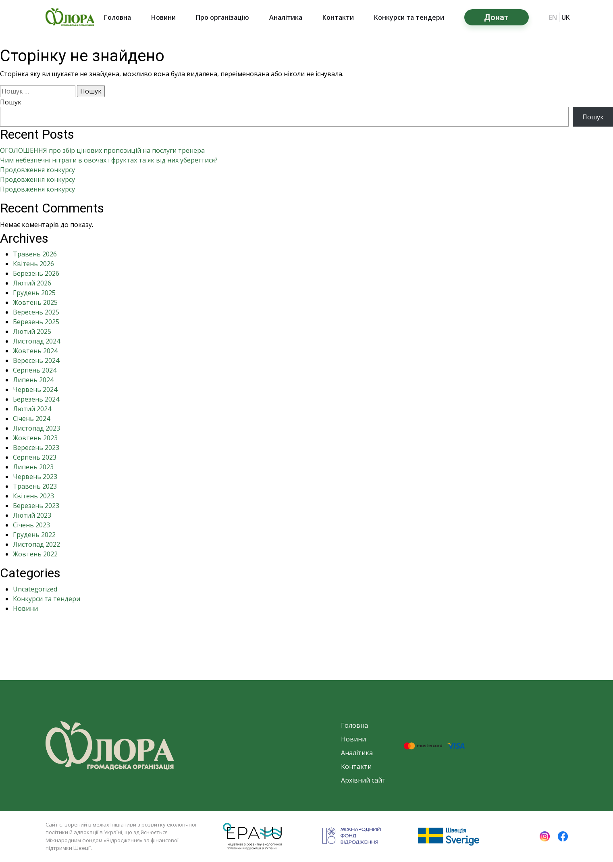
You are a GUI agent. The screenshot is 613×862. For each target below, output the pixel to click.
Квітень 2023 (33, 495)
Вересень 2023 (36, 447)
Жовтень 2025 (35, 302)
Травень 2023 (35, 486)
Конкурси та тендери (409, 17)
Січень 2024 (31, 418)
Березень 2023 (36, 505)
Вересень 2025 (36, 312)
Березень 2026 (36, 273)
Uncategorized (35, 589)
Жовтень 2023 (35, 437)
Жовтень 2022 (35, 554)
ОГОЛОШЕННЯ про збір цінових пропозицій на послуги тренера (102, 150)
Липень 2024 (33, 379)
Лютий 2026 (32, 283)
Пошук (10, 102)
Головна (117, 17)
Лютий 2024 (32, 408)
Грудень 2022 (34, 534)
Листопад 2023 (36, 428)
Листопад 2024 (36, 341)
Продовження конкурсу (37, 169)
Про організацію (222, 17)
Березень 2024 (36, 399)
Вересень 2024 (36, 360)
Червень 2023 (35, 476)
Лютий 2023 (32, 515)
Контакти (338, 17)
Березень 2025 (36, 321)
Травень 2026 (35, 254)
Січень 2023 (31, 525)
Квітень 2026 (33, 263)
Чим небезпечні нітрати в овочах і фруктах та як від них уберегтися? (109, 160)
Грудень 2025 (34, 292)
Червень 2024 (35, 389)
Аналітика (285, 17)
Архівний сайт (363, 780)
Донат (496, 17)
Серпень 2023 (34, 457)
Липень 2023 (33, 466)
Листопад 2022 (36, 544)
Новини (163, 17)
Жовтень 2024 (35, 350)
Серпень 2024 (34, 370)
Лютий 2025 (32, 331)
